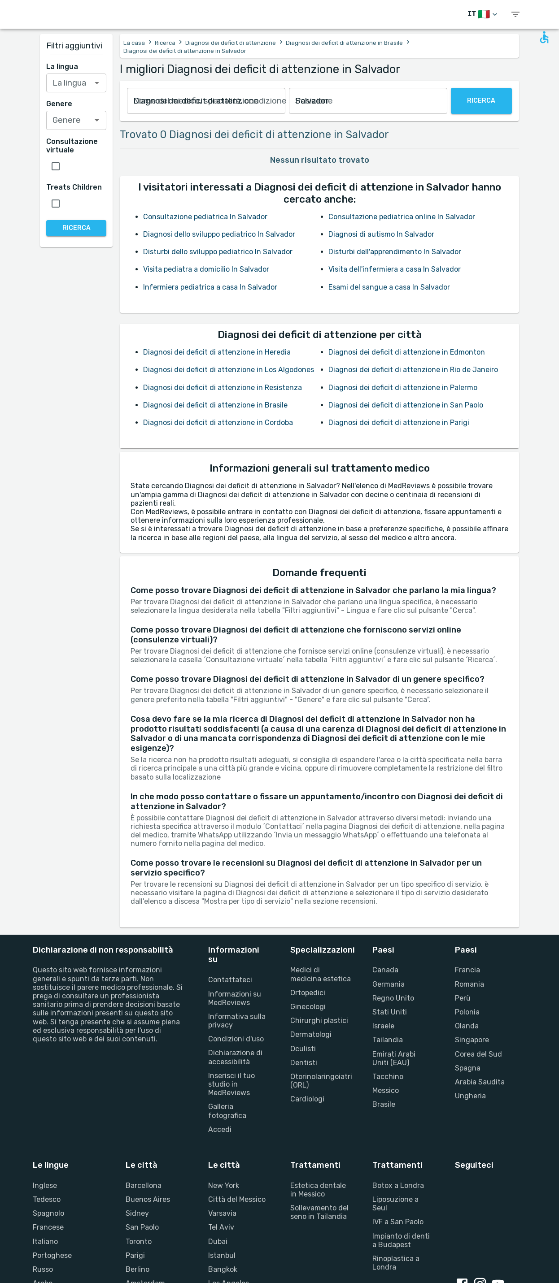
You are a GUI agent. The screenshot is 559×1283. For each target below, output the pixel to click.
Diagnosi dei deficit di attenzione (230, 42)
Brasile (383, 1104)
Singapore (472, 1040)
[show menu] (515, 14)
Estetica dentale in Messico (318, 1189)
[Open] (97, 83)
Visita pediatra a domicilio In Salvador (206, 269)
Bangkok (222, 1269)
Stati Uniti (389, 1012)
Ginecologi (308, 1006)
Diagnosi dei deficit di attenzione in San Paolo (405, 405)
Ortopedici (307, 992)
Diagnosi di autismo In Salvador (381, 234)
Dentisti (303, 1062)
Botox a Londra (398, 1185)
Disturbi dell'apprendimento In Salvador (394, 251)
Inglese (45, 1185)
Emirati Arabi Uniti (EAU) (393, 1058)
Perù (463, 998)
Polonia (467, 1012)
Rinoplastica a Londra (395, 1262)
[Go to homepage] (73, 14)
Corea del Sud (478, 1054)
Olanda (467, 1026)
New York (223, 1185)
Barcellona (144, 1185)
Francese (48, 1227)
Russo (43, 1269)
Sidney (137, 1213)
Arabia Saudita (480, 1082)
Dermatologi (311, 1034)
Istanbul (222, 1255)
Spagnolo (48, 1213)
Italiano (45, 1241)
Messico (385, 1090)
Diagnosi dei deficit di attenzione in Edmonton (406, 352)
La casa (134, 42)
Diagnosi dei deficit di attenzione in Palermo (402, 387)
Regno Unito (393, 998)
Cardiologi (307, 1099)
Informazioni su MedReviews (234, 998)
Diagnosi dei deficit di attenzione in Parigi (398, 422)
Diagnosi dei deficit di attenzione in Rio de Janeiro (413, 369)
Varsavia (222, 1213)
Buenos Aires (148, 1199)
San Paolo (142, 1227)
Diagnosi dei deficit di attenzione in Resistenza (222, 387)
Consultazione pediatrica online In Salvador (401, 216)
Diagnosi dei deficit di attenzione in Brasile (344, 42)
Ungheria (470, 1096)
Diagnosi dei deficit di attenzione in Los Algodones (228, 369)
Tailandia (387, 1040)
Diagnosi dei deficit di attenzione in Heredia (217, 352)
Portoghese (52, 1255)
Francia (467, 970)
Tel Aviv (221, 1227)
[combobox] (206, 101)
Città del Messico (237, 1199)
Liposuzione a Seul (395, 1203)
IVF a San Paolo (398, 1222)
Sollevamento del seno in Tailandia (319, 1212)
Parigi (135, 1255)
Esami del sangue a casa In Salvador (389, 287)
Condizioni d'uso (236, 1039)
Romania (469, 984)
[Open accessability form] (544, 37)
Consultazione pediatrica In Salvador (205, 216)
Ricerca (165, 42)
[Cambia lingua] (483, 14)
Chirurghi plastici (319, 1020)
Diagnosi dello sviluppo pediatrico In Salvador (219, 234)
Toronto (139, 1241)
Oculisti (303, 1049)
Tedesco (47, 1199)
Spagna (467, 1068)
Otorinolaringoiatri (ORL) (320, 1080)
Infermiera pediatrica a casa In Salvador (210, 287)
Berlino (137, 1269)
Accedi (219, 1129)
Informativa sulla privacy (237, 1020)
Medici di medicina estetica (320, 974)
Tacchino (387, 1076)
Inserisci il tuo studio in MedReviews (231, 1084)
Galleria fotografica (227, 1110)
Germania (388, 984)
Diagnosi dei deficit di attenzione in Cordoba (218, 422)
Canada (385, 970)
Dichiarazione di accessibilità (235, 1057)
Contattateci (230, 979)
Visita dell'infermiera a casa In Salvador (394, 269)
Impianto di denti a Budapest (401, 1240)
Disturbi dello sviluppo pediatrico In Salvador (218, 251)
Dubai (217, 1241)
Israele (383, 1026)
